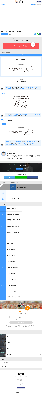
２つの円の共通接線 (11, 291)
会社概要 (21, 380)
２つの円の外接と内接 (12, 279)
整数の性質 (3, 366)
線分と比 (9, 336)
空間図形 (9, 354)
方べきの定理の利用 (11, 273)
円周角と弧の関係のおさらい (13, 214)
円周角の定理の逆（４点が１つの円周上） (13, 220)
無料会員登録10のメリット (21, 379)
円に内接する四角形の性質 (13, 226)
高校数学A (2, 359)
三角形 (8, 342)
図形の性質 (2, 204)
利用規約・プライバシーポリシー (23, 325)
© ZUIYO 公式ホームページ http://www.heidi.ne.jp (21, 392)
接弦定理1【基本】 (11, 249)
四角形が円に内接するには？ (13, 232)
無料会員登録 (39, 1)
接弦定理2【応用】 (11, 255)
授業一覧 (21, 384)
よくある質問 (21, 383)
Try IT (21, 1)
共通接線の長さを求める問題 (13, 297)
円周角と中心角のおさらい (13, 208)
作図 (8, 348)
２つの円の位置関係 (11, 285)
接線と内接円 (10, 243)
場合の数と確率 (4, 362)
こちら (18, 327)
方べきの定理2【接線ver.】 (23, 187)
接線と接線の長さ (11, 238)
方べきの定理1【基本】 (12, 261)
